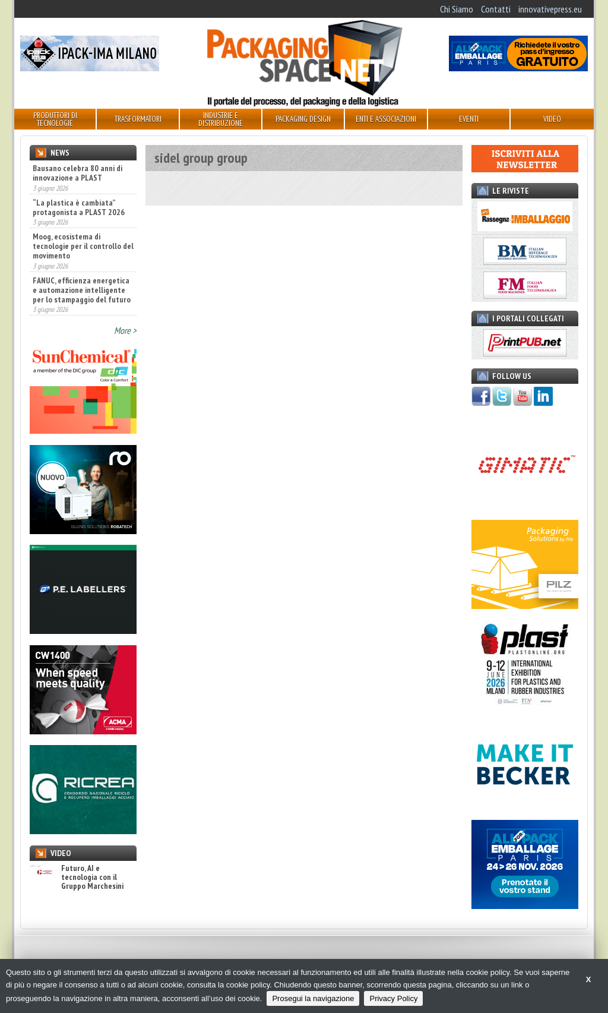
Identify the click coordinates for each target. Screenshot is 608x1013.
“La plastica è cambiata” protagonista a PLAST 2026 (79, 207)
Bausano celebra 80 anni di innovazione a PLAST (77, 172)
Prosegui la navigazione (313, 998)
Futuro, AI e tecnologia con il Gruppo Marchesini (77, 877)
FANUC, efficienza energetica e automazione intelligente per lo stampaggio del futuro (82, 290)
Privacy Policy (393, 998)
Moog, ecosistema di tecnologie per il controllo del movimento (83, 246)
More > (125, 330)
